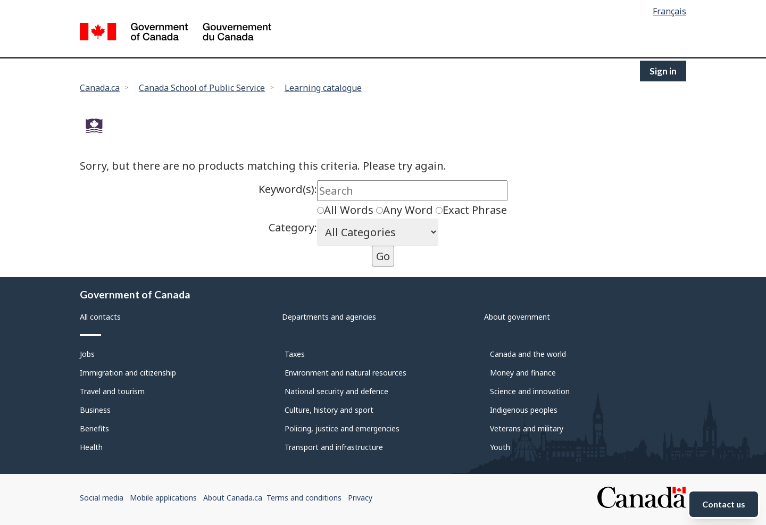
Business (95, 410)
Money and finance (523, 373)
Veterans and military (526, 428)
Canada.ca (100, 88)
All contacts (100, 317)
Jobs (87, 354)
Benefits (94, 428)
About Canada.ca (232, 498)
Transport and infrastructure (334, 447)
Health (91, 447)
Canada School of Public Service (202, 88)
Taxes (295, 354)
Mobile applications (163, 498)
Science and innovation (530, 391)
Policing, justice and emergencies (342, 428)
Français (669, 11)
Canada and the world (528, 354)
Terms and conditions (304, 498)
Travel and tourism (112, 391)
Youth (500, 447)
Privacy (360, 498)
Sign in (663, 71)
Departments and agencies (329, 317)
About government (517, 317)
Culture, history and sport (329, 410)
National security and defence (336, 391)
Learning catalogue (323, 88)
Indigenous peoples (523, 410)
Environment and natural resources (345, 373)
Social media (101, 498)
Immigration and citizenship (128, 373)
